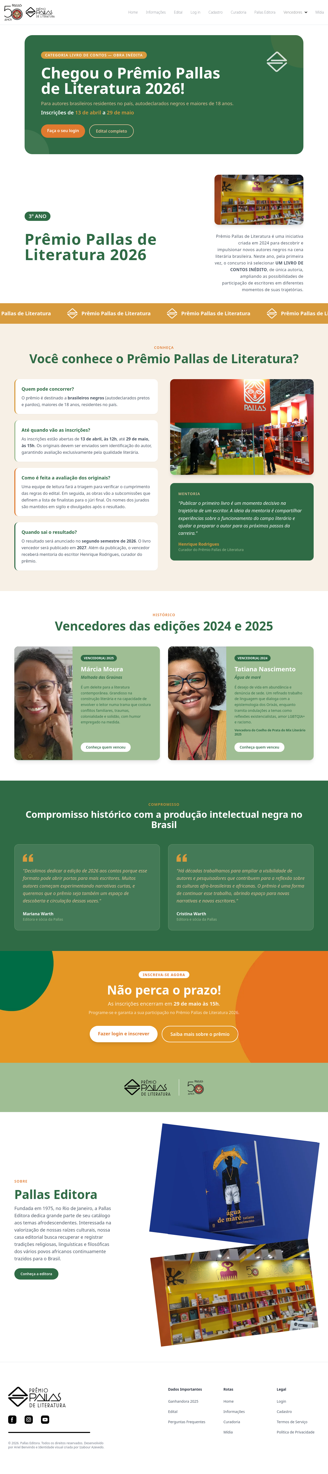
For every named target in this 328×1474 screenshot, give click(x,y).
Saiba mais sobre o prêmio (200, 1034)
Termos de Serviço (292, 1421)
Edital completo (111, 131)
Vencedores (296, 12)
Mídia (319, 12)
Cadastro (216, 12)
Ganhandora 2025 (183, 1401)
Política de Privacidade (295, 1432)
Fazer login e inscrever (123, 1033)
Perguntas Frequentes (186, 1421)
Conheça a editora (36, 1273)
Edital (178, 12)
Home (133, 12)
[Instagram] (29, 1420)
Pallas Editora (264, 12)
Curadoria (238, 12)
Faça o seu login (63, 130)
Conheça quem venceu (105, 747)
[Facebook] (12, 1420)
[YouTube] (45, 1420)
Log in (195, 12)
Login (281, 1401)
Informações (156, 12)
